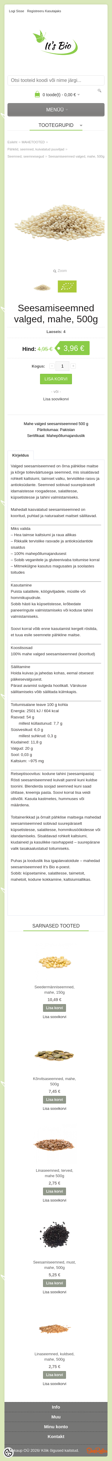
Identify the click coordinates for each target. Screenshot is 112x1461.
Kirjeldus (20, 455)
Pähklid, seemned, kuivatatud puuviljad (35, 149)
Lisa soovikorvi (56, 399)
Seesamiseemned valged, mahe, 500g (76, 156)
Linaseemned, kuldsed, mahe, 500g (55, 1357)
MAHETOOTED (33, 142)
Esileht (12, 142)
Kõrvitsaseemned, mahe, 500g (54, 1081)
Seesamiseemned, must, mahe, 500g (54, 1265)
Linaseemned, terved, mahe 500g (54, 1173)
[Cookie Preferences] (8, 1452)
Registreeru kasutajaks (44, 11)
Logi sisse (16, 11)
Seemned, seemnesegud (25, 156)
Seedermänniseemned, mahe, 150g (54, 990)
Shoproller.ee (97, 1451)
